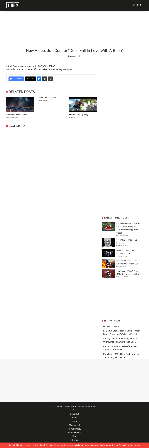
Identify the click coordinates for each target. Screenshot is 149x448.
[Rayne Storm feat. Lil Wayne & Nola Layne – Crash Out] (108, 263)
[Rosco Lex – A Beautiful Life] (20, 104)
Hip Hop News (112, 320)
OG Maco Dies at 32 (113, 326)
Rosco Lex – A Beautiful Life (16, 115)
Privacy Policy (82, 406)
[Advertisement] (74, 29)
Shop (74, 436)
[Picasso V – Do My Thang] (83, 104)
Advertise (74, 440)
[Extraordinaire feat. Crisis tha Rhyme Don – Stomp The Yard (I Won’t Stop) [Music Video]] (108, 226)
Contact (74, 417)
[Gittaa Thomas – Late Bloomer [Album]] (108, 253)
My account (74, 425)
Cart (74, 410)
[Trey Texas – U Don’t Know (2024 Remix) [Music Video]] (108, 273)
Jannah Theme (15, 445)
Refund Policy (92, 406)
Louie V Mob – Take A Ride (47, 98)
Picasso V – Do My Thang (78, 115)
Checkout (74, 414)
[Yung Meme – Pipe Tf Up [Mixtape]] (108, 242)
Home (74, 421)
